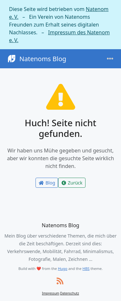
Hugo (62, 268)
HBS (86, 268)
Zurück (72, 183)
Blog (46, 183)
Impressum (50, 293)
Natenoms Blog (36, 58)
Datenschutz (69, 293)
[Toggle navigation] (110, 58)
